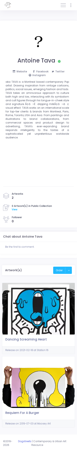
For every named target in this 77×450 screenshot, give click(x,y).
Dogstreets (24, 441)
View (14, 209)
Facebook (40, 71)
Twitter (58, 71)
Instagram (37, 75)
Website (20, 71)
